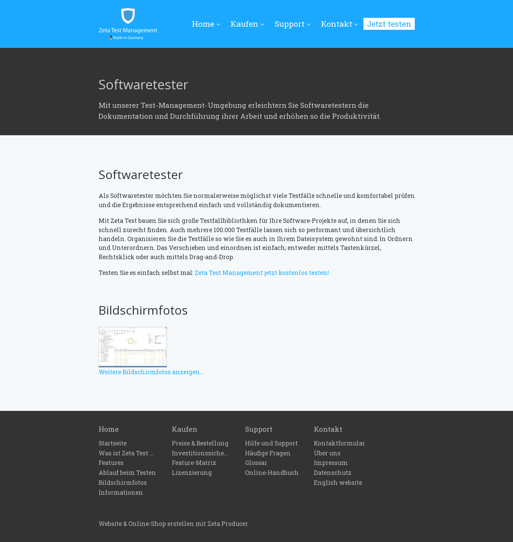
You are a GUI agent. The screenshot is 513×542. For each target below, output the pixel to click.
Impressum (331, 463)
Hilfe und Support (271, 443)
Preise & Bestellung (200, 443)
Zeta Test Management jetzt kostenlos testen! (262, 273)
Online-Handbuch (272, 473)
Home (206, 23)
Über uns (327, 453)
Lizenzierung (192, 473)
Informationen (121, 492)
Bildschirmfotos (123, 483)
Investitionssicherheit (201, 453)
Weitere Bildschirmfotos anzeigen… (151, 372)
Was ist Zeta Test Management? (128, 453)
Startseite (113, 443)
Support (293, 23)
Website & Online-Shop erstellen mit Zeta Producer (173, 524)
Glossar (256, 463)
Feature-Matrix (194, 463)
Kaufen (248, 23)
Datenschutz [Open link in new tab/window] (332, 473)
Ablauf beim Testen (127, 473)
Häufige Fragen (268, 453)
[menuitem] (209, 24)
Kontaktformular (339, 443)
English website (338, 483)
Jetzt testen (389, 23)
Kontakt (339, 23)
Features (111, 463)
